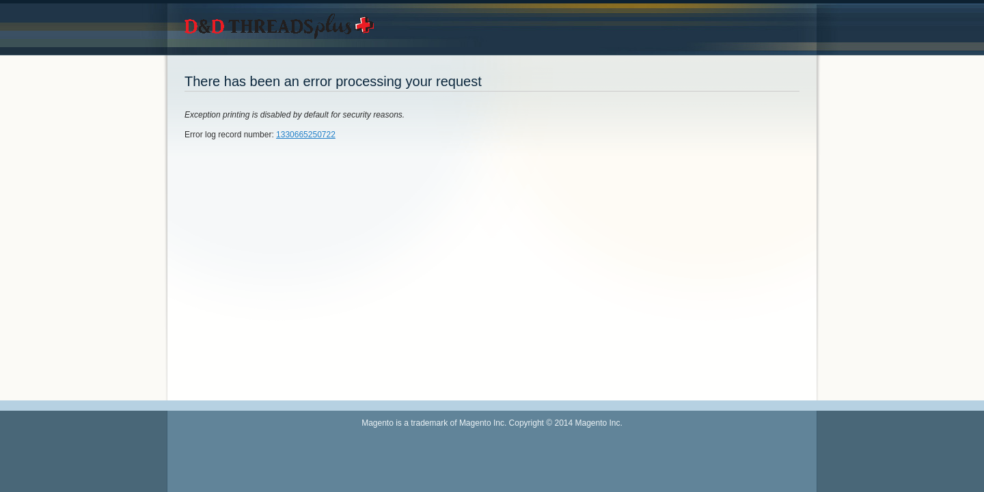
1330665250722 (306, 134)
